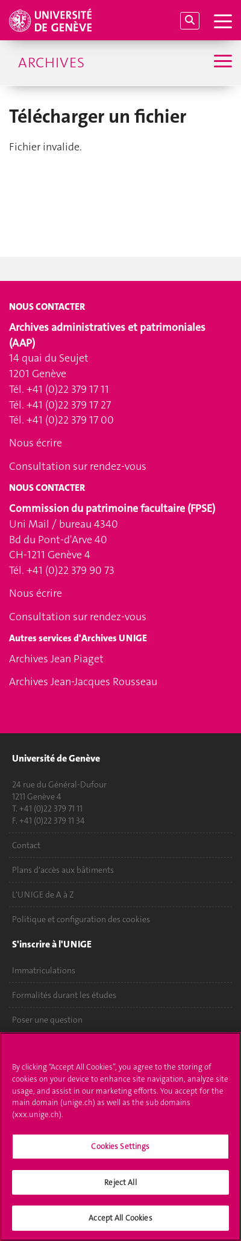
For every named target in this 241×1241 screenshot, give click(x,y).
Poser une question (47, 1019)
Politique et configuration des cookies (81, 919)
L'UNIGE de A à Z (43, 894)
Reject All (120, 1188)
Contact (26, 845)
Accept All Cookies (120, 1224)
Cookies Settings (120, 1153)
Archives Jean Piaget (56, 658)
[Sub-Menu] (221, 62)
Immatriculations (43, 970)
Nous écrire (35, 443)
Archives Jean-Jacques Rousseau (83, 681)
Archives (51, 62)
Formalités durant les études (64, 995)
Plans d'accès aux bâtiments (63, 869)
